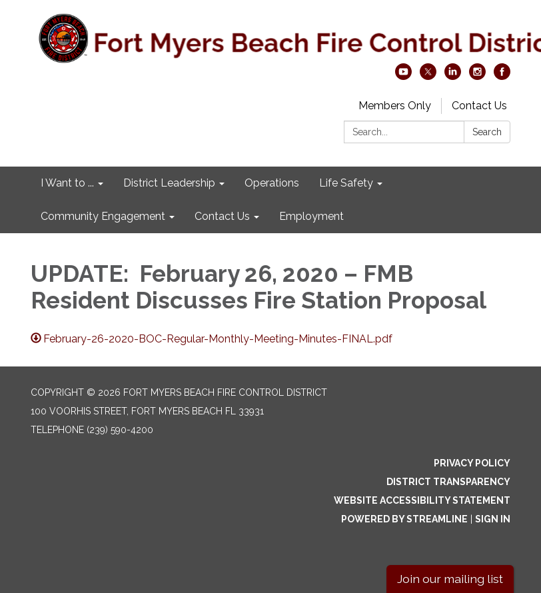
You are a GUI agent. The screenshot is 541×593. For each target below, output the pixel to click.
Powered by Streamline (404, 519)
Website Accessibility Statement (422, 500)
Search (487, 132)
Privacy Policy (472, 463)
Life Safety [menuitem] (346, 183)
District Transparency (448, 481)
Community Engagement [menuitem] (103, 216)
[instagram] (477, 76)
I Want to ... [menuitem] (67, 183)
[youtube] (403, 76)
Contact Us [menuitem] (222, 216)
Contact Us (479, 105)
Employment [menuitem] (311, 216)
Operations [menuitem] (272, 183)
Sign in (492, 519)
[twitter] (428, 76)
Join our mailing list (450, 579)
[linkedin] (452, 76)
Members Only (394, 105)
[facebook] (502, 76)
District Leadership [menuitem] (169, 183)
